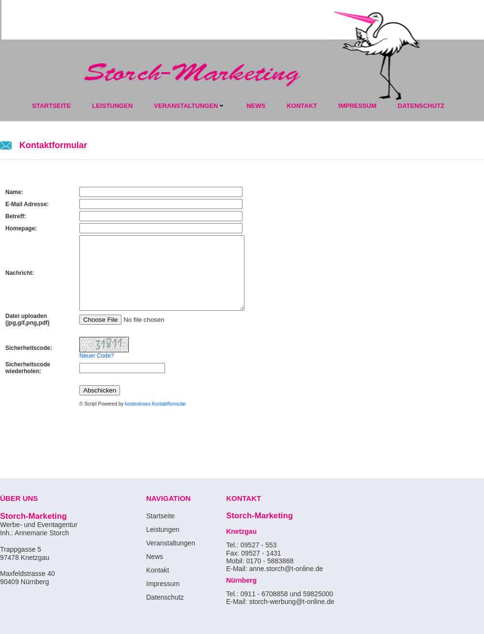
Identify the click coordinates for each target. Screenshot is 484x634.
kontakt (302, 105)
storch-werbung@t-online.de (291, 601)
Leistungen (112, 105)
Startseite (51, 105)
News (255, 105)
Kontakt (157, 570)
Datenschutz (165, 597)
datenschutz (421, 105)
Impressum (163, 584)
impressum (357, 105)
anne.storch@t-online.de (287, 569)
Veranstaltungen (186, 105)
